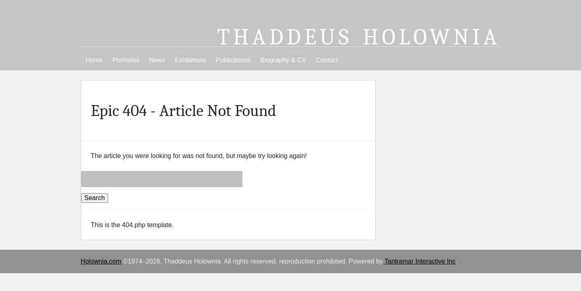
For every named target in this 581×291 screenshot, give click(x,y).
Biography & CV (283, 60)
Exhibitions (190, 60)
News (157, 60)
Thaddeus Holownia (358, 37)
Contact (327, 60)
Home (94, 60)
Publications (233, 60)
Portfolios (126, 60)
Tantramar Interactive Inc (420, 261)
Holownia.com (101, 261)
